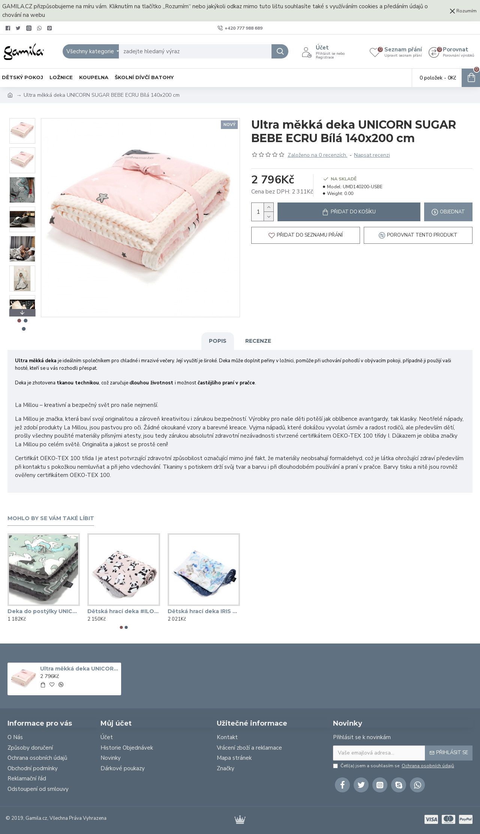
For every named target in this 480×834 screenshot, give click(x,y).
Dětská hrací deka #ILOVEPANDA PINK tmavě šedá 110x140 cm (123, 611)
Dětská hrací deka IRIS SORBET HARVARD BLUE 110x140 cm (204, 611)
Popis (217, 341)
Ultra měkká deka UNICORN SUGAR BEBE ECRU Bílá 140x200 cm (79, 668)
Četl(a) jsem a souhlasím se (394, 765)
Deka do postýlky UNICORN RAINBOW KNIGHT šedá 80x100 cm (44, 611)
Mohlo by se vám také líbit (51, 518)
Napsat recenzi (372, 155)
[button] (121, 627)
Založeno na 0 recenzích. (317, 155)
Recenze (258, 341)
